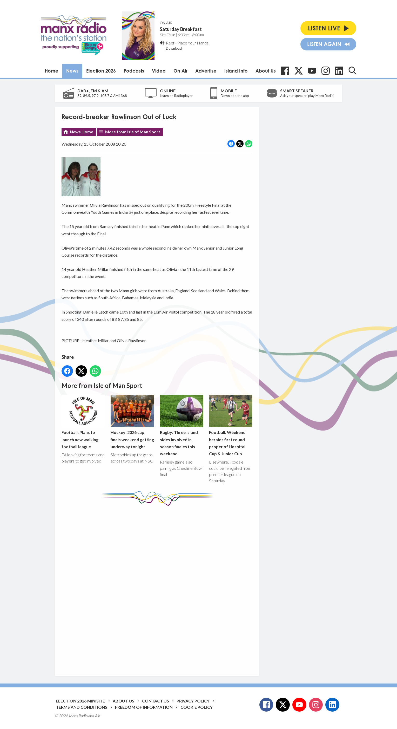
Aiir (97, 715)
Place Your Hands (192, 42)
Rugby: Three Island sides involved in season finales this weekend (181, 425)
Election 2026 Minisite (80, 700)
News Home (81, 131)
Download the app (235, 96)
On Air (180, 71)
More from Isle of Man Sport (132, 131)
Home (51, 71)
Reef (170, 42)
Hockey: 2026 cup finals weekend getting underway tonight (132, 421)
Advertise (206, 71)
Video (159, 71)
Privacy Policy (193, 700)
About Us (265, 71)
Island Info (236, 71)
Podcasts (134, 71)
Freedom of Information (144, 707)
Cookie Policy (196, 707)
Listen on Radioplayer (176, 96)
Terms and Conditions (81, 707)
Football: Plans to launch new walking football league (83, 421)
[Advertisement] (159, 587)
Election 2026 (101, 71)
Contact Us (155, 700)
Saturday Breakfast (181, 29)
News (72, 71)
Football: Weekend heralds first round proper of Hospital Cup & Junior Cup (230, 425)
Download (174, 48)
